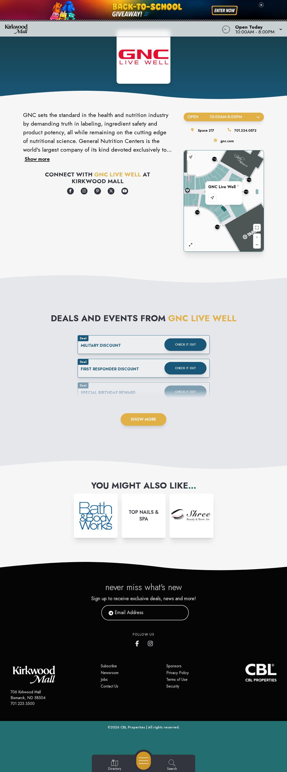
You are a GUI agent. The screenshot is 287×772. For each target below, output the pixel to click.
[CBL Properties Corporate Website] (245, 673)
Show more (37, 159)
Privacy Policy (177, 673)
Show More (143, 419)
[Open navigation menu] (144, 761)
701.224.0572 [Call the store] (245, 130)
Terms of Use (176, 679)
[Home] (108, 29)
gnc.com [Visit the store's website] (227, 141)
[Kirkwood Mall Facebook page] (138, 642)
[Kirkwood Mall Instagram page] (151, 642)
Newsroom (110, 673)
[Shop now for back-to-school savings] (224, 10)
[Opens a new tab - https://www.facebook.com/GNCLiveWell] (70, 191)
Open (223, 117)
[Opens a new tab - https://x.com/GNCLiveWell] (111, 191)
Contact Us (109, 686)
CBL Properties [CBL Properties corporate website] (132, 727)
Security (172, 686)
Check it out (185, 344)
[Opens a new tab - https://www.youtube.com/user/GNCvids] (124, 191)
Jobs (104, 679)
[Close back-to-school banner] (261, 4)
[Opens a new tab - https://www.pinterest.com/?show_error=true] (97, 191)
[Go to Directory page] (115, 765)
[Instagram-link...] (96, 516)
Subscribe (109, 666)
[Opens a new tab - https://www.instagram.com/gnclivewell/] (84, 191)
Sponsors (173, 666)
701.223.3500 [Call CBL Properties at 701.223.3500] (23, 703)
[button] (257, 29)
